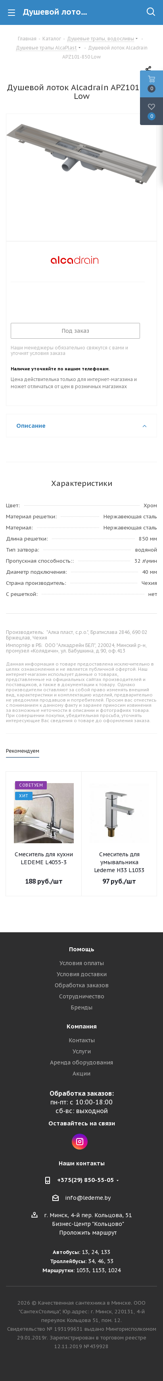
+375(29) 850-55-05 (85, 1180)
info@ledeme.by (88, 1197)
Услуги (82, 1051)
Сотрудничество (81, 996)
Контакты (82, 1040)
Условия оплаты (81, 963)
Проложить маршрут (88, 1232)
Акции (81, 1073)
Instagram (80, 1142)
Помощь (81, 949)
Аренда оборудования (81, 1062)
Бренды (81, 1007)
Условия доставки (82, 974)
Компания (82, 1026)
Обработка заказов (82, 985)
